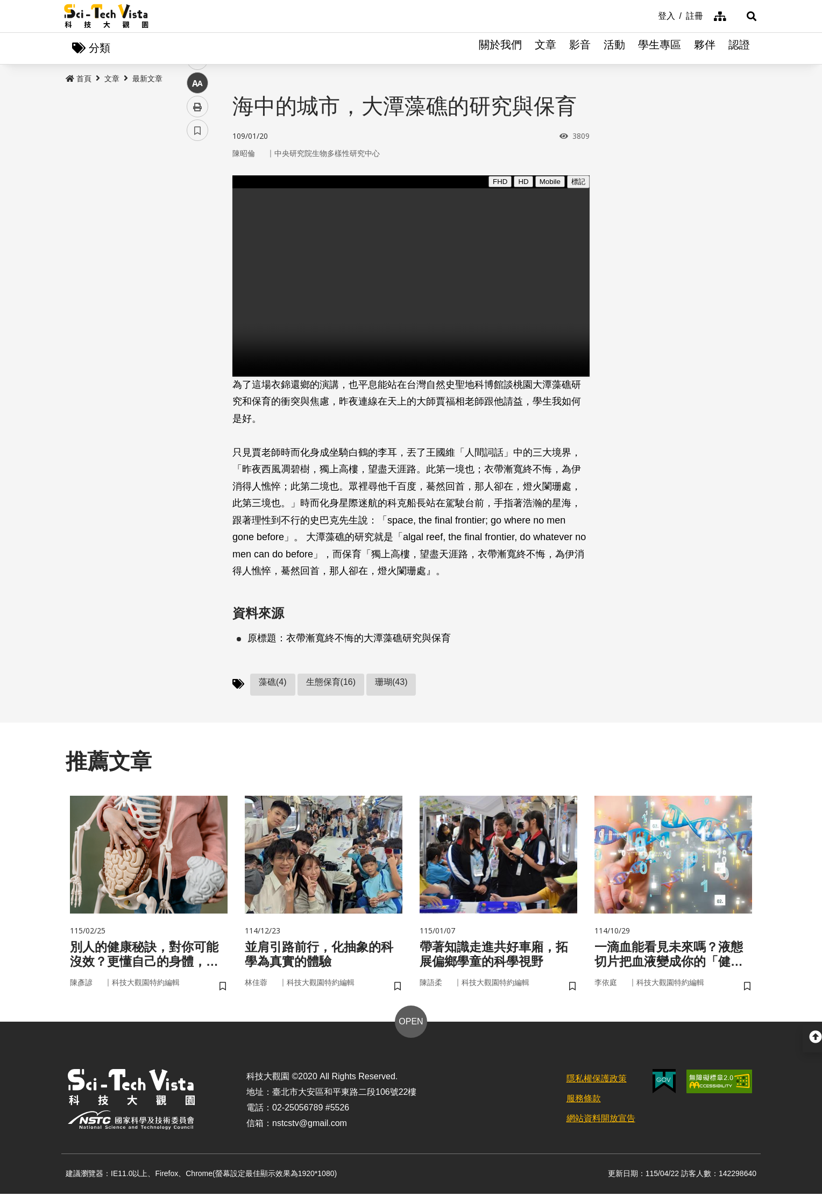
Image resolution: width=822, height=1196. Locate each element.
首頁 (78, 79)
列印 (197, 300)
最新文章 (147, 79)
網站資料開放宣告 (600, 1120)
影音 (580, 48)
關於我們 (500, 48)
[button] (744, 16)
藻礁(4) (273, 682)
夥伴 (704, 48)
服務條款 (583, 1101)
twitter (197, 229)
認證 (739, 48)
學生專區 (659, 48)
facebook (197, 205)
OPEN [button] (411, 1024)
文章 (545, 48)
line (194, 253)
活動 (614, 48)
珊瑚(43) (391, 682)
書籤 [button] (197, 324)
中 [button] (197, 276)
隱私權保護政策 (596, 1081)
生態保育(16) (331, 682)
